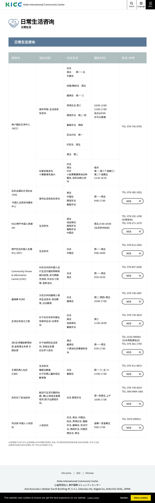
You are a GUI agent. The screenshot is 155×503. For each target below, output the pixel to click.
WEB (128, 201)
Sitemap (89, 473)
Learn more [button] (93, 498)
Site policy (66, 473)
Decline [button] (124, 498)
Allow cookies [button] (141, 498)
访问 (78, 473)
